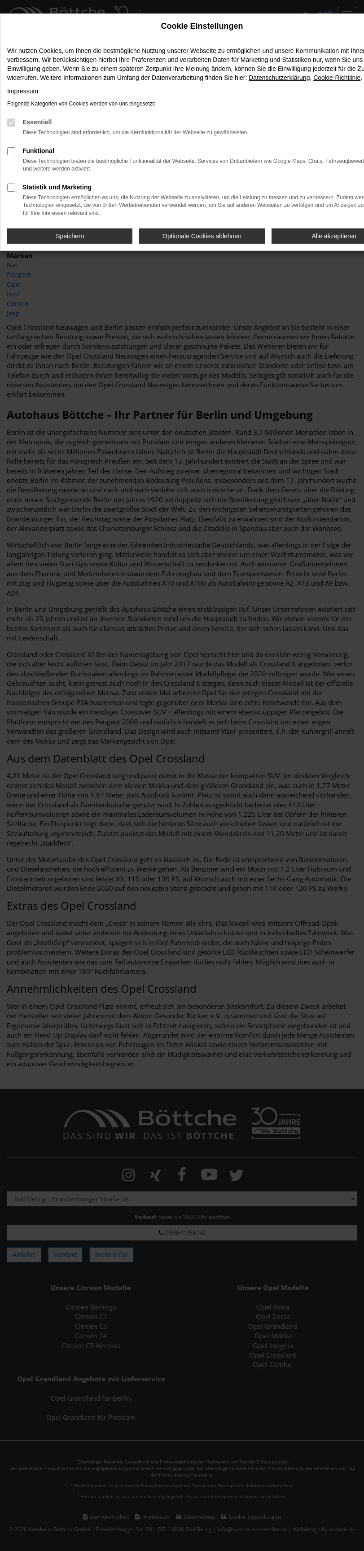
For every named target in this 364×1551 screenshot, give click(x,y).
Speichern (70, 236)
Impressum (22, 91)
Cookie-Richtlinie (336, 77)
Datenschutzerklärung (279, 77)
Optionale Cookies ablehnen (201, 236)
